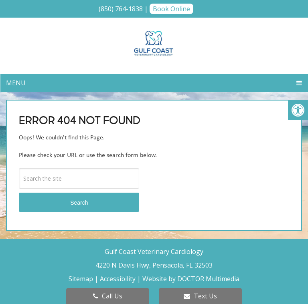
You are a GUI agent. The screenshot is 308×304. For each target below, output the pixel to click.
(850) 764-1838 (121, 8)
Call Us (107, 296)
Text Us (200, 296)
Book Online (171, 8)
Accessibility (118, 278)
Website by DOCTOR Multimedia (190, 278)
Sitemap (81, 278)
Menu (16, 83)
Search (79, 202)
